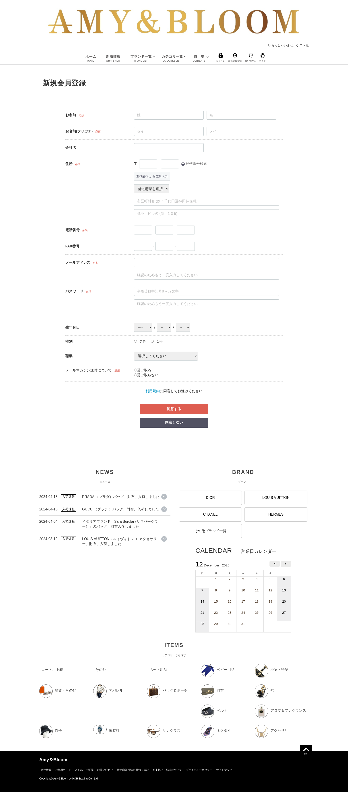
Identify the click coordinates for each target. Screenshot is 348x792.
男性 (140, 341)
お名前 (70, 115)
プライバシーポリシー (199, 769)
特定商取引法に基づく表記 (133, 769)
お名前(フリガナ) (79, 131)
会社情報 (46, 769)
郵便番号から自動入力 (152, 176)
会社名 (70, 147)
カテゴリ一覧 (172, 58)
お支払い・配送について (167, 769)
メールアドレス (77, 262)
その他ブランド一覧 (210, 531)
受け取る (142, 370)
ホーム (90, 58)
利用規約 (152, 391)
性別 (68, 341)
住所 (68, 164)
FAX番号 (72, 246)
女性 (157, 341)
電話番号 (72, 230)
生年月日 (72, 327)
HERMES (276, 514)
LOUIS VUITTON (276, 498)
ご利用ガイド (63, 769)
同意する (174, 409)
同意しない (174, 422)
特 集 (199, 58)
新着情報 (113, 58)
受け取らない (146, 375)
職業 (68, 356)
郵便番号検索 (196, 164)
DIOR (210, 498)
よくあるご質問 (84, 769)
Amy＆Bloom (53, 759)
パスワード (74, 291)
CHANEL (210, 514)
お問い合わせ (105, 769)
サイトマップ (224, 769)
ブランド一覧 (141, 58)
